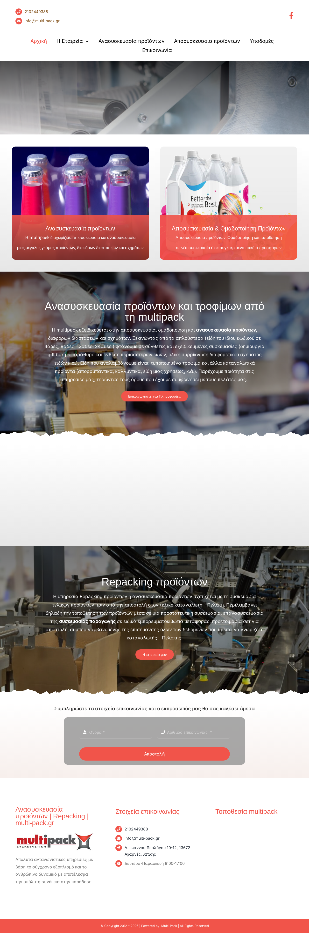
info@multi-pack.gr (42, 20)
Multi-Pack (169, 926)
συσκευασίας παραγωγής (87, 621)
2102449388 (36, 11)
